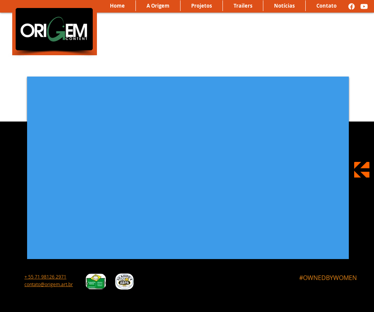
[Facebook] (351, 6)
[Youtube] (364, 6)
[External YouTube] (188, 168)
